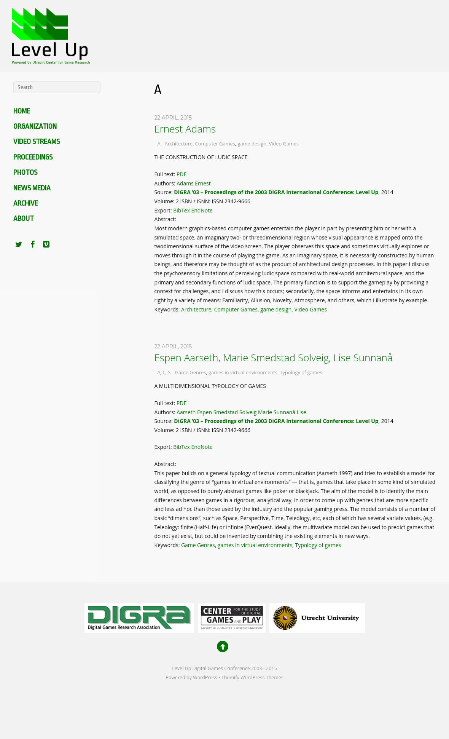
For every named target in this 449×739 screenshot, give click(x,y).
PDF (181, 174)
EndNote (202, 210)
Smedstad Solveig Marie (242, 412)
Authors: (165, 183)
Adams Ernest (193, 183)
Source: (164, 192)
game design (251, 143)
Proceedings (33, 157)
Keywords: (167, 309)
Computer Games (215, 143)
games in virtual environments (243, 372)
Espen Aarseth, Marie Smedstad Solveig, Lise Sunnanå (273, 357)
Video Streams (36, 141)
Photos (25, 172)
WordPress (205, 677)
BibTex (181, 210)
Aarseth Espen (194, 412)
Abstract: (165, 219)
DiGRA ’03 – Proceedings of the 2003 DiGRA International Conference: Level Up (276, 192)
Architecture (179, 143)
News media (32, 188)
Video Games (284, 143)
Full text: (165, 174)
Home (21, 111)
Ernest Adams (185, 129)
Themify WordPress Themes (252, 677)
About (23, 218)
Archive (25, 203)
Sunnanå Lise (290, 412)
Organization (35, 126)
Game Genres (190, 372)
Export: (163, 210)
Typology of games (301, 372)
